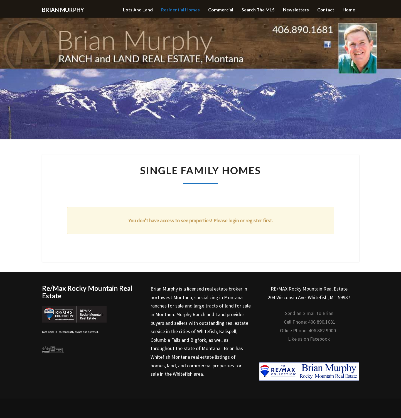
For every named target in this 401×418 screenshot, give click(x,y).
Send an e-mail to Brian (309, 313)
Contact (325, 9)
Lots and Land (138, 9)
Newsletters (296, 9)
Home (349, 9)
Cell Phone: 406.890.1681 (309, 322)
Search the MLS (258, 9)
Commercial (220, 9)
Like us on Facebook (309, 339)
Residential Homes (180, 9)
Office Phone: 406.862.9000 (308, 330)
